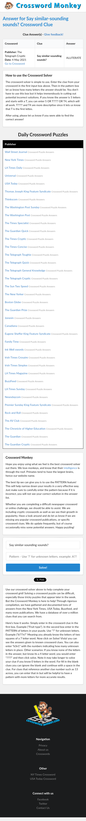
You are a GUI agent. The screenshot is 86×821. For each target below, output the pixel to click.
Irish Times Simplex (29, 365)
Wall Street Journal (29, 151)
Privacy (43, 745)
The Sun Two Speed (30, 286)
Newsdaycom (26, 397)
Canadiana (24, 325)
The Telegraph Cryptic (31, 278)
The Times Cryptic (29, 238)
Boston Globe (26, 302)
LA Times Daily (27, 167)
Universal (24, 175)
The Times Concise (29, 246)
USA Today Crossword (43, 778)
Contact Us (42, 807)
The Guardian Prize (29, 310)
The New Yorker (28, 294)
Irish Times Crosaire (30, 357)
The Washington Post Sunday (35, 207)
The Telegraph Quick (30, 262)
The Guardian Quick (30, 231)
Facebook (43, 799)
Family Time (25, 341)
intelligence (70, 468)
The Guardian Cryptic (31, 444)
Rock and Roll (26, 412)
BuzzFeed (24, 381)
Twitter (43, 803)
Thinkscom (25, 199)
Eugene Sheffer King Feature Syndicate (41, 333)
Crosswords (43, 753)
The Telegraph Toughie (31, 254)
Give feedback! (53, 34)
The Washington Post (31, 215)
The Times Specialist (30, 223)
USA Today (25, 183)
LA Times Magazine (30, 373)
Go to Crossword (15, 63)
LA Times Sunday (28, 389)
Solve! (43, 567)
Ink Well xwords (28, 349)
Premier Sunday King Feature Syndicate (41, 404)
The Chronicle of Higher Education (39, 428)
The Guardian (26, 436)
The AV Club (26, 420)
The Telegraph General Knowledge (38, 270)
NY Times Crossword (43, 774)
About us (43, 749)
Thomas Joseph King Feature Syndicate (41, 191)
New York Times (28, 159)
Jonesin (23, 317)
